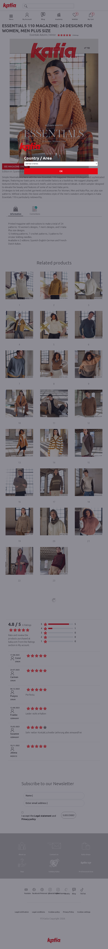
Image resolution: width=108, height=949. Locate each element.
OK (61, 171)
